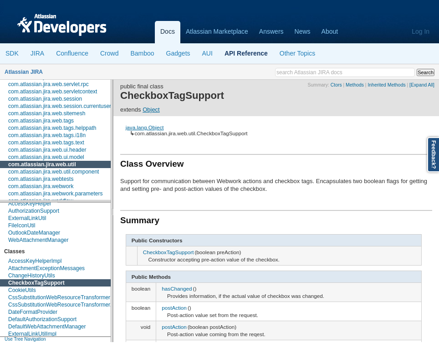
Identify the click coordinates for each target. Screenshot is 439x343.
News (303, 31)
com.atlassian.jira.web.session (45, 99)
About (330, 31)
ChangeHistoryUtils (31, 275)
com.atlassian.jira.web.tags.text (46, 142)
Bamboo (142, 53)
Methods (355, 84)
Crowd (109, 53)
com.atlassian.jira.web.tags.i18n (47, 135)
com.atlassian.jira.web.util (42, 164)
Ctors (336, 84)
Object (151, 109)
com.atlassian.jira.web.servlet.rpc (48, 84)
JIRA (37, 53)
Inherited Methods (386, 84)
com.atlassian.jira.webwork (40, 186)
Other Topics (297, 53)
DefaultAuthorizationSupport (42, 319)
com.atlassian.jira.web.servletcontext (52, 91)
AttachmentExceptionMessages (46, 268)
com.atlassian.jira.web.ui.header (47, 150)
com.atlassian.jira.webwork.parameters (55, 193)
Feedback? (433, 154)
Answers (271, 31)
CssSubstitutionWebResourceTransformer (59, 297)
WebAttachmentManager (38, 240)
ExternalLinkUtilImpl (32, 334)
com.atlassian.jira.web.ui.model (46, 157)
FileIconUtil (21, 225)
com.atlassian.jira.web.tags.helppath (52, 128)
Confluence (72, 53)
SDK (12, 53)
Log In (420, 31)
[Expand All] (421, 84)
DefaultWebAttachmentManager (47, 326)
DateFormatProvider (32, 312)
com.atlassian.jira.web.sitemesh (46, 113)
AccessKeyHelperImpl (34, 261)
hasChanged (177, 289)
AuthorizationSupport (33, 211)
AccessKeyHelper (29, 203)
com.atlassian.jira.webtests (40, 179)
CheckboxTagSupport (36, 283)
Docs (167, 31)
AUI (207, 53)
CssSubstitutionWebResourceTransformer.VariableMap (75, 305)
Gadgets (178, 53)
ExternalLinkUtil (27, 218)
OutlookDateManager (34, 233)
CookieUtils (22, 290)
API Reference (246, 53)
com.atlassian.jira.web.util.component (53, 172)
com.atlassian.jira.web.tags (41, 121)
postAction (174, 308)
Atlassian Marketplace (217, 31)
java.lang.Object (145, 127)
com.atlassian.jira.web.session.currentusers (61, 106)
